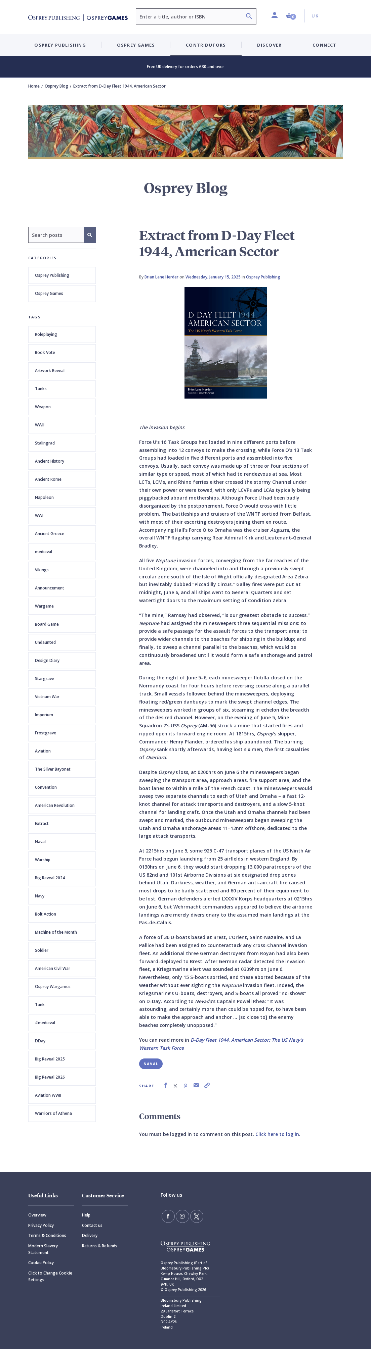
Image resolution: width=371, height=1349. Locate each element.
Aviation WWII (48, 1095)
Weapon (43, 407)
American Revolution (55, 805)
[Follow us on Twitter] (192, 1215)
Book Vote (45, 352)
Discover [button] (269, 45)
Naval (40, 841)
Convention (46, 787)
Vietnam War (47, 696)
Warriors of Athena (53, 1113)
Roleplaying (46, 334)
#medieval (45, 1023)
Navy (39, 896)
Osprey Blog (56, 86)
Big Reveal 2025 (50, 1059)
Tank (40, 1004)
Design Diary (47, 660)
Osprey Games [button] (136, 45)
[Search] (249, 16)
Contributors (206, 45)
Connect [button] (324, 45)
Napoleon (44, 497)
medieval (43, 552)
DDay (40, 1041)
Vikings (42, 570)
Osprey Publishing (52, 275)
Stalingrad (45, 443)
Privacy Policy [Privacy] (41, 1225)
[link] (165, 1085)
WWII (39, 425)
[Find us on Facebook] (167, 1215)
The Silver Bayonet (53, 769)
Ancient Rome (48, 479)
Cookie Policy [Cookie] (41, 1262)
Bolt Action (45, 914)
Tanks (41, 389)
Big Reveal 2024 (50, 878)
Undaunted (45, 642)
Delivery (89, 1235)
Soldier (41, 950)
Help (86, 1215)
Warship (42, 860)
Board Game (47, 624)
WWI (39, 515)
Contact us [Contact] (92, 1225)
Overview (37, 1215)
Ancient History (49, 461)
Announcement (49, 588)
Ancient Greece (49, 533)
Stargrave (44, 678)
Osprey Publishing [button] (60, 45)
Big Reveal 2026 (50, 1077)
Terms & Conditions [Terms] (47, 1235)
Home (34, 86)
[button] (291, 15)
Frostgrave (45, 733)
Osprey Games (49, 293)
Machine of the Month (56, 932)
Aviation (43, 751)
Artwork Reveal (50, 370)
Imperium (44, 715)
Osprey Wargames (53, 986)
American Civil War (52, 968)
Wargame (44, 606)
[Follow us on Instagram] (180, 1215)
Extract (42, 823)
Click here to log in (277, 1134)
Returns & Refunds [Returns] (99, 1246)
